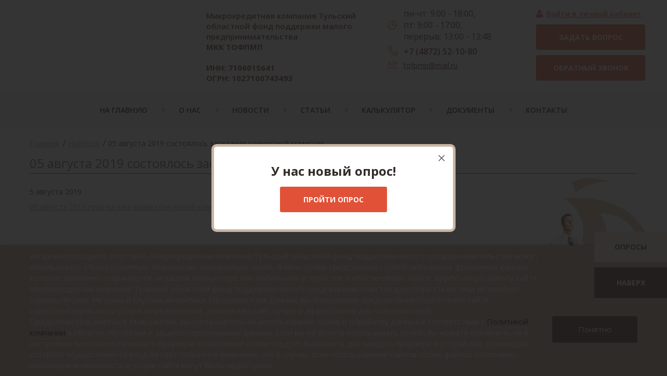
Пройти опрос (333, 199)
